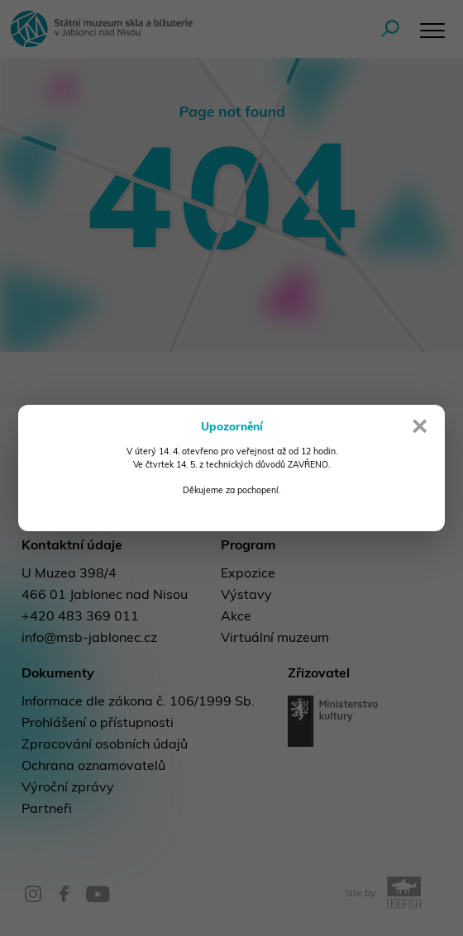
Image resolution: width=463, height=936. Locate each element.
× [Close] (420, 429)
